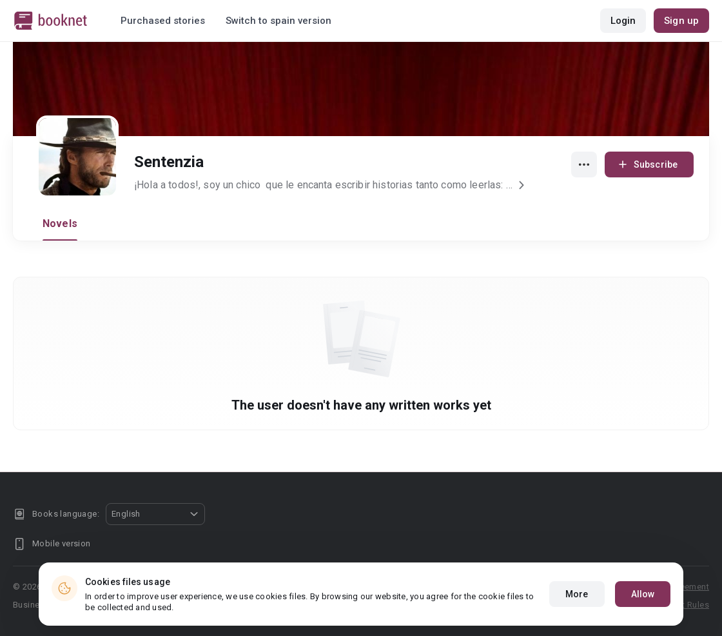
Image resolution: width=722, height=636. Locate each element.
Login (623, 20)
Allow (643, 594)
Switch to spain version (278, 20)
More (576, 594)
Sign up (681, 20)
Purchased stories (163, 20)
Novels (60, 223)
